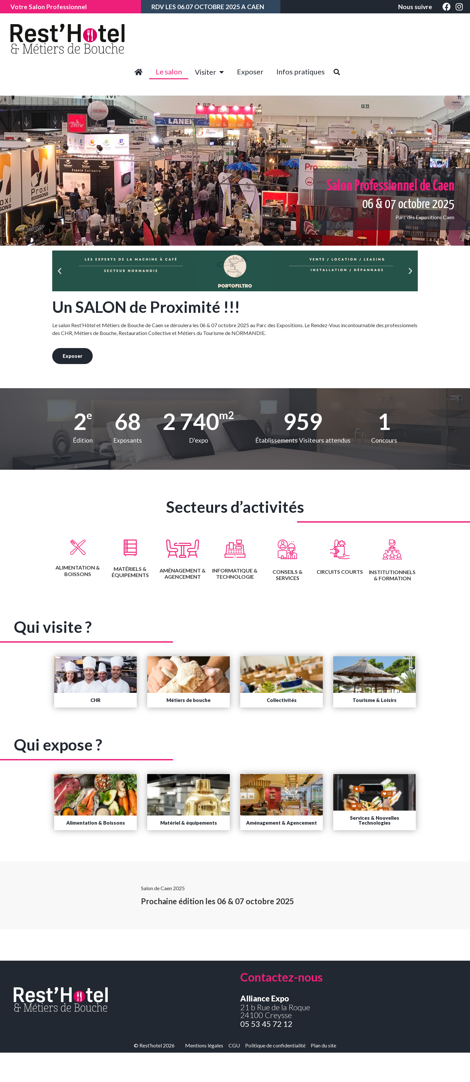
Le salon (169, 71)
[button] (229, 288)
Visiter (209, 72)
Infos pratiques (300, 71)
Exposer (250, 71)
